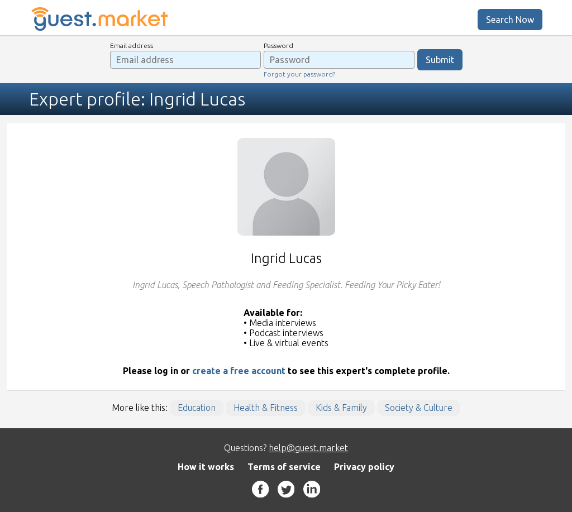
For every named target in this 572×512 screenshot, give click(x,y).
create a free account (238, 371)
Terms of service (284, 467)
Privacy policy (364, 467)
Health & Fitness (265, 408)
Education (197, 408)
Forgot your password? (299, 74)
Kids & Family (341, 408)
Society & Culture (418, 408)
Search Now (510, 20)
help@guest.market (308, 448)
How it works (206, 467)
